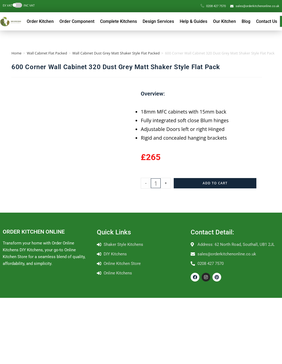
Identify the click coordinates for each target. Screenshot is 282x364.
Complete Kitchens (118, 21)
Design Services (158, 21)
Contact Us (266, 21)
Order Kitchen (40, 21)
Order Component (76, 21)
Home (16, 53)
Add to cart (215, 183)
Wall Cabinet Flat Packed (47, 53)
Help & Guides (193, 21)
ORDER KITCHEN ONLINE (34, 231)
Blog (246, 21)
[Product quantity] (156, 183)
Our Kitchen (224, 21)
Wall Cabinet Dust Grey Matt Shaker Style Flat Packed (116, 53)
